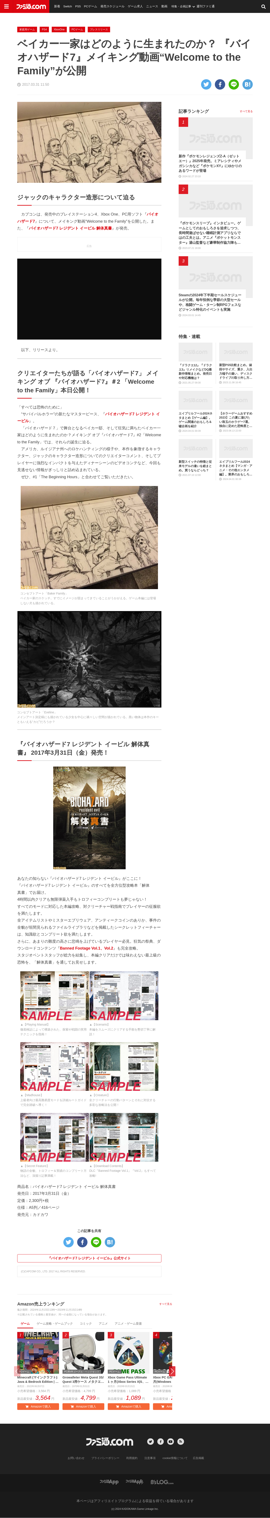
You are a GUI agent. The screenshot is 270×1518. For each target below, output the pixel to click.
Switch (66, 6)
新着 (56, 6)
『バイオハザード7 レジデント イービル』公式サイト (89, 1258)
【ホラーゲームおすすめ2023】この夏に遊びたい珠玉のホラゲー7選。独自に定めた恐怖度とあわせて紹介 (235, 420)
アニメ (103, 1323)
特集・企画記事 (173, 6)
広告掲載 (195, 1458)
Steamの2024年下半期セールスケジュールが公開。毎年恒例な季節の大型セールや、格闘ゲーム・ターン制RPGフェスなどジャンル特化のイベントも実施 (210, 302)
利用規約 (132, 1458)
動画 (156, 6)
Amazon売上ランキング (40, 1304)
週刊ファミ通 (196, 6)
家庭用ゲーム (27, 29)
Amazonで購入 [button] (38, 1407)
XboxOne (59, 29)
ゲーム (25, 1323)
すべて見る (165, 1303)
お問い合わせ (79, 1458)
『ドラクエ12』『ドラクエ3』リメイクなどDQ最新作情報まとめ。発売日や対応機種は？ (195, 371)
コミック (86, 1323)
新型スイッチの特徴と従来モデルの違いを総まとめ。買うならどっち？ (195, 466)
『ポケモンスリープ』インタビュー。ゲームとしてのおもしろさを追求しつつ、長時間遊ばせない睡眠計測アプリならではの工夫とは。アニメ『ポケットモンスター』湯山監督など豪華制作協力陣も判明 (210, 233)
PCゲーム (88, 6)
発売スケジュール (108, 6)
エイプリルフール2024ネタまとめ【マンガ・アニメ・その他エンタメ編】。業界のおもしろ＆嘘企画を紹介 (235, 468)
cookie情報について (172, 1458)
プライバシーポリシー (107, 1458)
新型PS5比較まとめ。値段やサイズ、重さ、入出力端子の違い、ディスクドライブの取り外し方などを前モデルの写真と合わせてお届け (235, 371)
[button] (172, 1372)
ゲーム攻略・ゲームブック (55, 1323)
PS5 (76, 6)
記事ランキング (194, 111)
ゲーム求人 (130, 6)
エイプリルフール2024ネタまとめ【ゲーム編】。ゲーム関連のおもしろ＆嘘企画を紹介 (195, 420)
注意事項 (149, 1458)
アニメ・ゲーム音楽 (128, 1323)
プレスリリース (99, 29)
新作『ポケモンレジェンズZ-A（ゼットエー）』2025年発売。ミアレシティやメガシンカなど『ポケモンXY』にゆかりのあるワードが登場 (210, 163)
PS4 (44, 29)
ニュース (145, 6)
